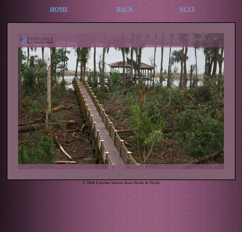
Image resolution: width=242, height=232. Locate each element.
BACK (125, 9)
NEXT (187, 9)
